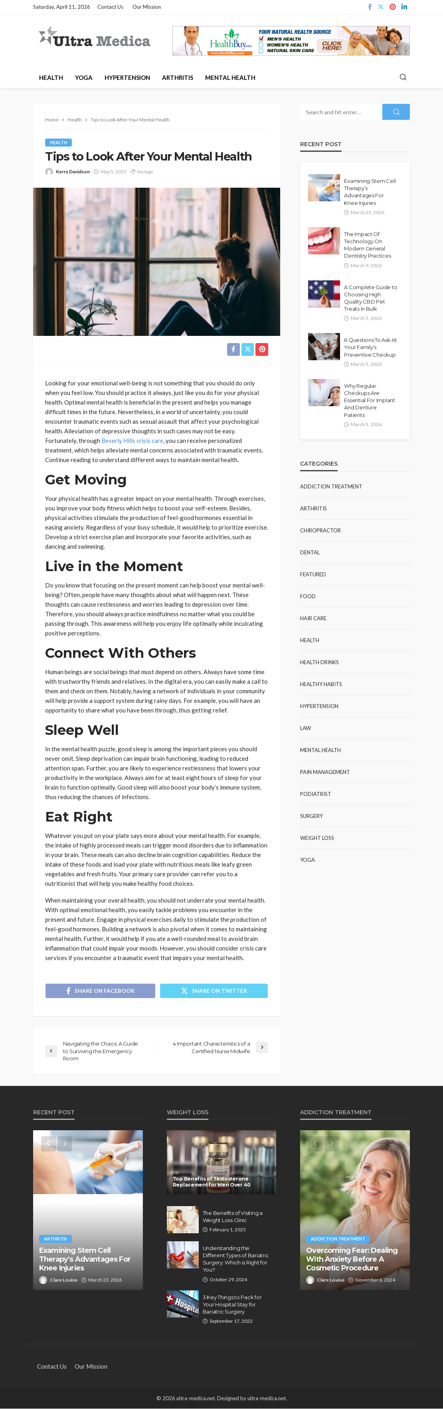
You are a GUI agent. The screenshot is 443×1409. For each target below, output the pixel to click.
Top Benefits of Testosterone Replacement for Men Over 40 (212, 1182)
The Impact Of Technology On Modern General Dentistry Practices (367, 245)
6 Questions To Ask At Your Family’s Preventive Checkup (370, 347)
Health (51, 77)
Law (305, 728)
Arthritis (177, 77)
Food (308, 596)
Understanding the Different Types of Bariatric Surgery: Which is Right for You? (236, 1259)
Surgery (311, 816)
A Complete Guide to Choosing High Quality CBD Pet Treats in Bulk (370, 298)
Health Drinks (319, 662)
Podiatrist (315, 794)
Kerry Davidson (73, 172)
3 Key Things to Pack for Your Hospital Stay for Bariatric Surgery (232, 1304)
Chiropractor (320, 530)
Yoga (84, 77)
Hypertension (127, 77)
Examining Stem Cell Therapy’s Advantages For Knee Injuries (370, 192)
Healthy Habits (321, 684)
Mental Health (230, 77)
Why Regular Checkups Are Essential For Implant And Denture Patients (369, 400)
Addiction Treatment (331, 486)
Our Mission (147, 7)
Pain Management (325, 772)
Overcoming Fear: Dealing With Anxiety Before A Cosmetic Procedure (352, 1259)
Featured (313, 574)
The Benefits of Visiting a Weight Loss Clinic (233, 1217)
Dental (310, 552)
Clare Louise (63, 1280)
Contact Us (110, 7)
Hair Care (313, 618)
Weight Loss (317, 838)
